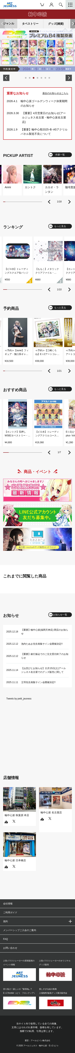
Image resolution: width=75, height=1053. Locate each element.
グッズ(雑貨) (56, 23)
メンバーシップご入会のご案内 (19, 930)
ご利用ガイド (10, 912)
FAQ (5, 939)
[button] (72, 23)
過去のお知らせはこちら (55, 93)
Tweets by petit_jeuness (18, 698)
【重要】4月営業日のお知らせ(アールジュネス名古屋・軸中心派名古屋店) (44, 118)
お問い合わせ (10, 948)
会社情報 (8, 903)
